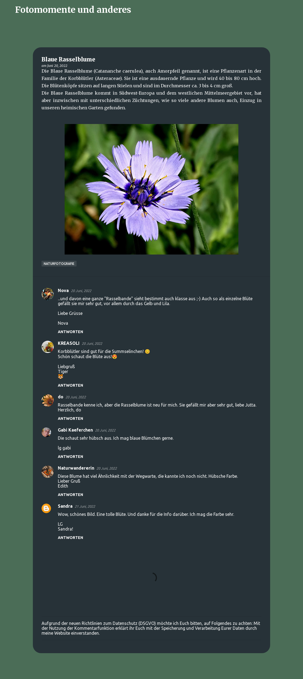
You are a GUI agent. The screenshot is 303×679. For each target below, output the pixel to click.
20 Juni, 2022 (81, 291)
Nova (63, 290)
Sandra (65, 506)
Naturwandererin (76, 468)
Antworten (70, 332)
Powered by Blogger (151, 671)
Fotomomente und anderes (73, 9)
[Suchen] (138, 9)
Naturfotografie (59, 263)
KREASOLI (69, 343)
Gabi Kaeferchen (75, 429)
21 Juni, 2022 (85, 506)
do (60, 396)
